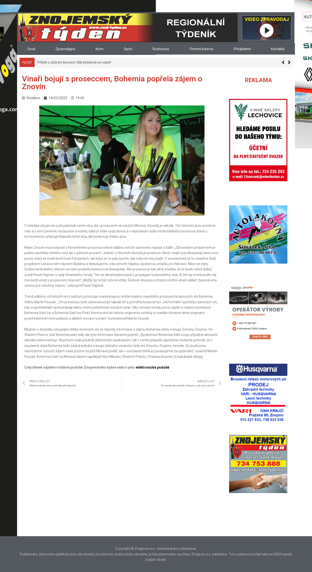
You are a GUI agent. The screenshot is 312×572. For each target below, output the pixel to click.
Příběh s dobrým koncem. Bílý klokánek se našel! (74, 62)
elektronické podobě (152, 367)
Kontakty (278, 49)
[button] (289, 62)
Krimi (99, 49)
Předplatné (242, 49)
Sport (128, 49)
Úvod (31, 49)
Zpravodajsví (65, 49)
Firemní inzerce (201, 49)
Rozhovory (161, 49)
